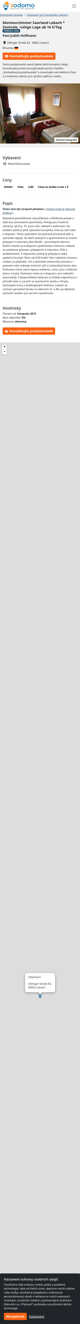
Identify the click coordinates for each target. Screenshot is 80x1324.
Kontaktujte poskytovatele (29, 56)
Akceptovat (15, 1316)
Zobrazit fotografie (66, 139)
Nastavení (36, 1316)
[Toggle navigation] (74, 6)
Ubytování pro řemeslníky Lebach (47, 15)
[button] (40, 996)
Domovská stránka (11, 15)
